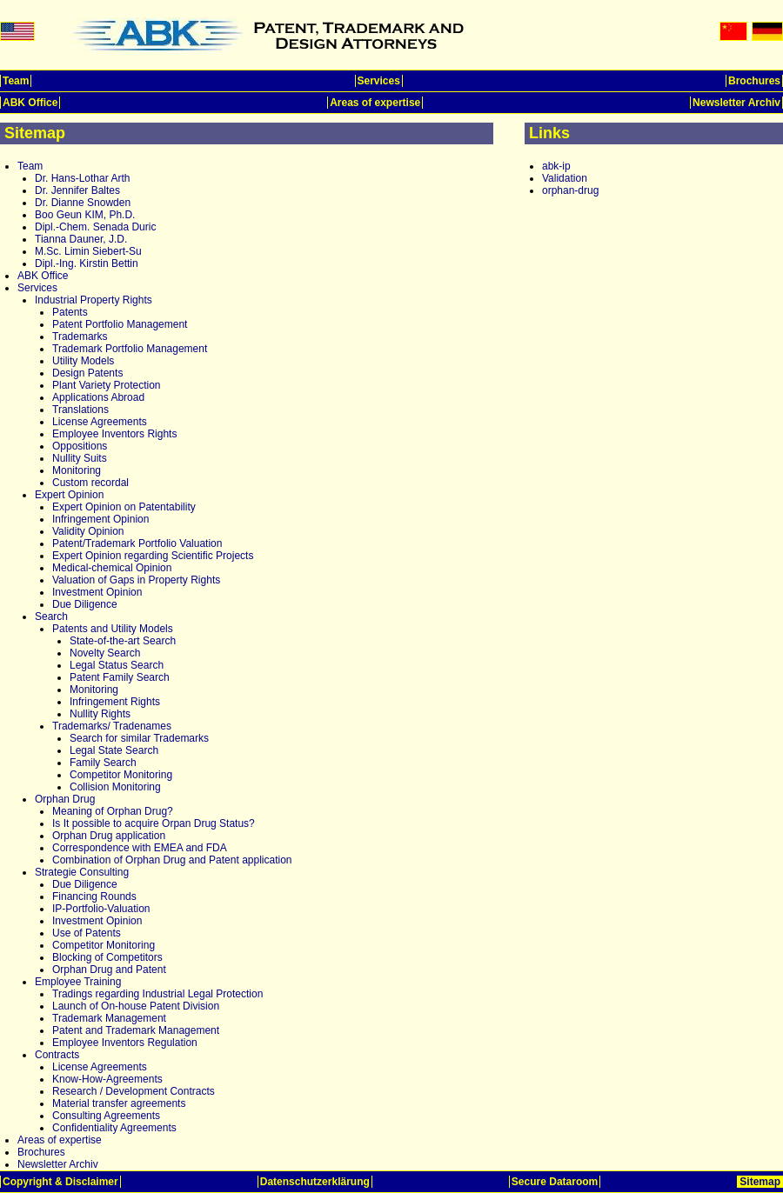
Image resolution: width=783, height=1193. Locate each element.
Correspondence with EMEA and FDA (139, 848)
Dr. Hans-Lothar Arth (82, 178)
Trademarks (80, 336)
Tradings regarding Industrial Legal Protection (157, 994)
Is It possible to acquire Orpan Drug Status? (153, 823)
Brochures (754, 81)
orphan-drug (570, 190)
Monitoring (76, 470)
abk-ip (556, 166)
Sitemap (760, 1182)
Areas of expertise (375, 103)
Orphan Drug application (108, 836)
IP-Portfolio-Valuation (101, 909)
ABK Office (30, 103)
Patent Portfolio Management (119, 324)
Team (16, 81)
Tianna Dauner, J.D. (81, 239)
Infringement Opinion (100, 519)
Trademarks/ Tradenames (111, 726)
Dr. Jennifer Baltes (77, 190)
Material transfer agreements (118, 1103)
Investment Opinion (97, 592)
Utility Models (83, 361)
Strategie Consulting (82, 872)
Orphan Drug (65, 799)
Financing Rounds (94, 896)
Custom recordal (90, 483)
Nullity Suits (79, 458)
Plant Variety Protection (106, 385)
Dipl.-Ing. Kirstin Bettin (86, 263)
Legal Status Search (117, 665)
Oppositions (79, 446)
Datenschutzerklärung (315, 1182)
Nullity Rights (100, 714)
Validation (564, 178)
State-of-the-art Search (123, 641)
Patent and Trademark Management (135, 1030)
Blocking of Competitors (107, 957)
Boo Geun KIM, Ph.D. (85, 215)
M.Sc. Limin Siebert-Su (88, 251)
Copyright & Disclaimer (60, 1182)
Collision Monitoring (115, 787)
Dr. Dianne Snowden (82, 203)
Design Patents (87, 373)
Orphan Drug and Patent (109, 969)
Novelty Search (105, 653)
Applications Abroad (98, 397)
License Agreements (99, 422)
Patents (70, 312)
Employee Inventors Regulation (124, 1042)
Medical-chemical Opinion (111, 568)
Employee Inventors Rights (114, 434)
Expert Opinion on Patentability (124, 507)
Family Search (103, 762)
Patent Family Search (120, 677)
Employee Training (78, 982)
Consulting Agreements (106, 1116)
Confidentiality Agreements (114, 1128)
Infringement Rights (115, 702)
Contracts (57, 1055)
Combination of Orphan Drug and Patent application (172, 860)
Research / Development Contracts (133, 1091)
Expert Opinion (69, 495)
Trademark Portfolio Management (129, 349)
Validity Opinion (88, 531)
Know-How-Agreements (107, 1079)
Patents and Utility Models (112, 629)
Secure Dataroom (555, 1182)
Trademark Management (109, 1018)
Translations (80, 409)
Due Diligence (84, 604)
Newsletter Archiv (736, 103)
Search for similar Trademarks (139, 738)
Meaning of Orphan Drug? (112, 811)
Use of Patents (86, 933)
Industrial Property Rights (93, 300)
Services (379, 81)
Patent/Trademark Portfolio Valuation (137, 543)
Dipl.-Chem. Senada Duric (95, 227)
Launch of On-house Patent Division (135, 1006)
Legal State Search (114, 750)
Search (51, 616)
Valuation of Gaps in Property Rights (136, 580)
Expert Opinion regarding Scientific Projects (152, 556)
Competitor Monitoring (121, 775)
